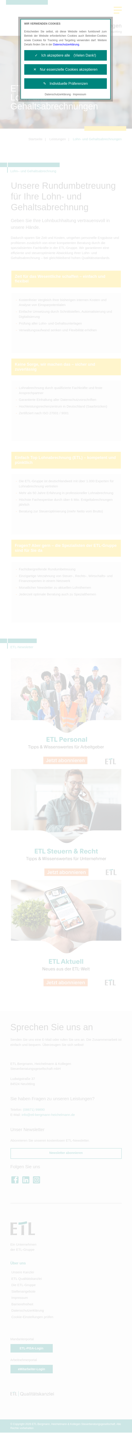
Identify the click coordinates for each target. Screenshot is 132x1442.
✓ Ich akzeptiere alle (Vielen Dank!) (65, 55)
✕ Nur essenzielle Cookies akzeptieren (65, 69)
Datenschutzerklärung (66, 44)
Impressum (79, 94)
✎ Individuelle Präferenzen (65, 83)
